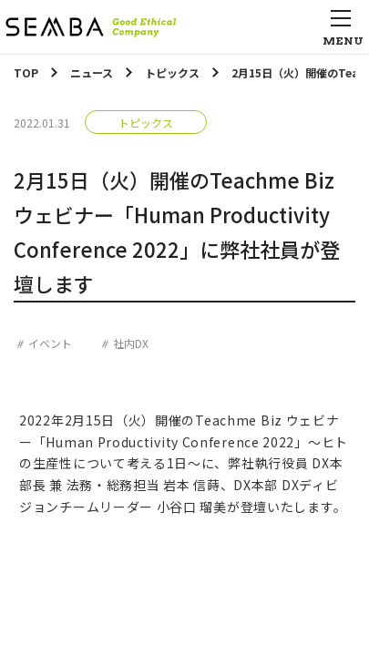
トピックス (145, 122)
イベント (50, 343)
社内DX (131, 343)
